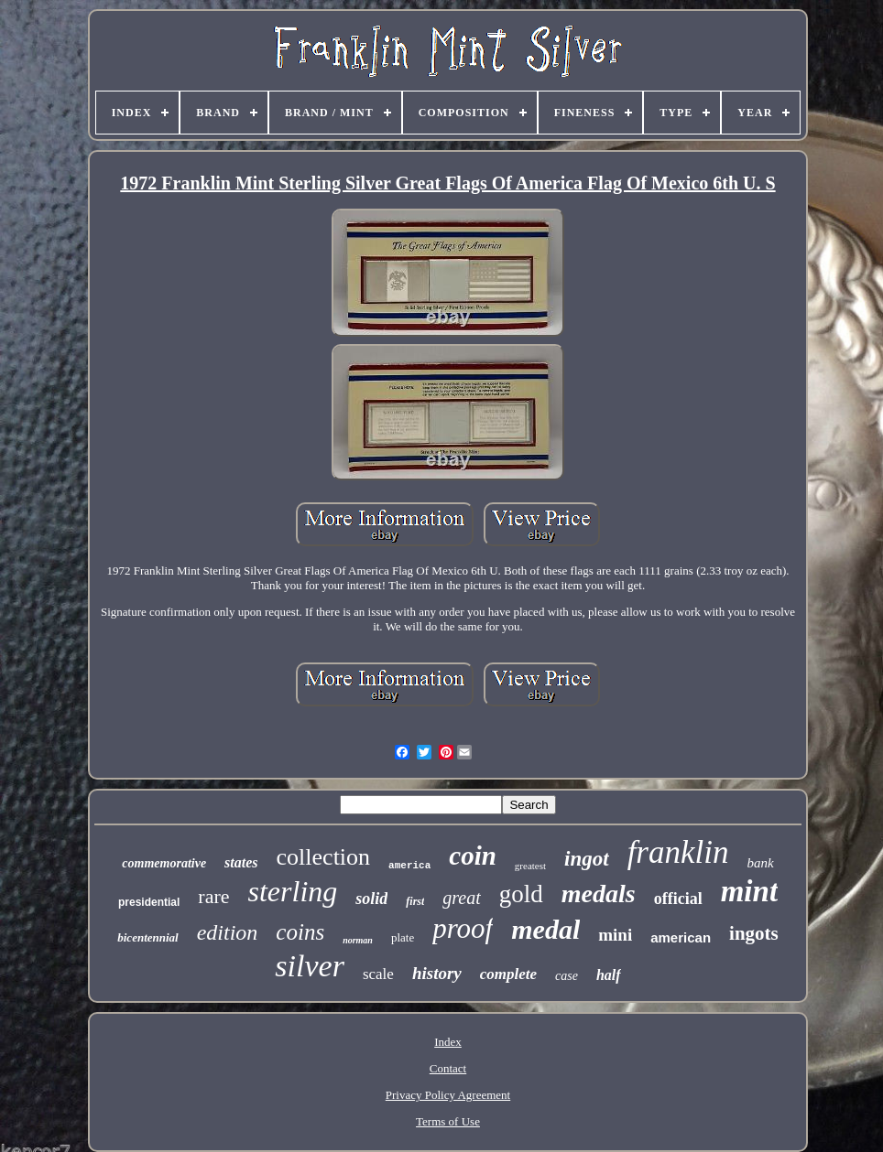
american (680, 937)
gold (521, 894)
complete (508, 974)
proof (462, 928)
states (240, 862)
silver (309, 966)
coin (472, 855)
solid (371, 898)
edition (227, 932)
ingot (586, 858)
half (608, 975)
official (678, 898)
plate (402, 937)
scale (378, 974)
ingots (754, 933)
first (415, 901)
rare (213, 896)
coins (300, 932)
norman (358, 940)
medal (545, 929)
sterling (293, 891)
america (409, 865)
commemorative (164, 863)
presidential (149, 902)
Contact (448, 1068)
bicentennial (147, 937)
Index (448, 1042)
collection (324, 857)
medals (598, 893)
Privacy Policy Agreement (448, 1095)
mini (615, 934)
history (437, 973)
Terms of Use (448, 1121)
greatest (530, 865)
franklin (678, 852)
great (461, 898)
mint (749, 891)
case (566, 976)
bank (760, 863)
